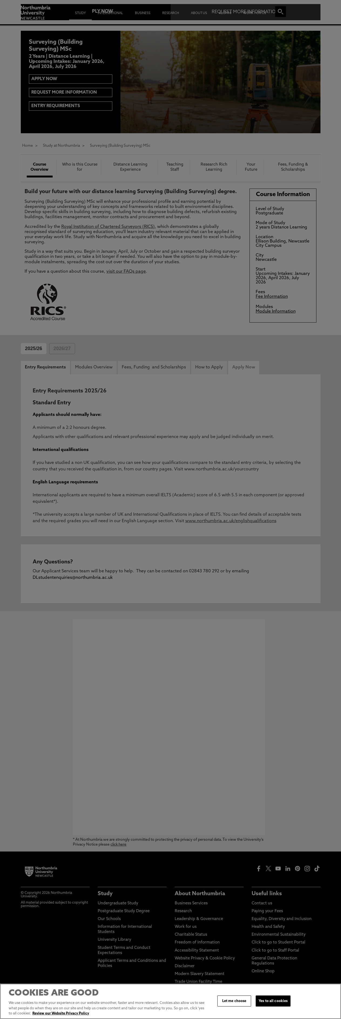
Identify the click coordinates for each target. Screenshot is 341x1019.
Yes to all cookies (273, 1001)
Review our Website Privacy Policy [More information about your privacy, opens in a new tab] (60, 1013)
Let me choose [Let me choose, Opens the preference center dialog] (234, 1001)
